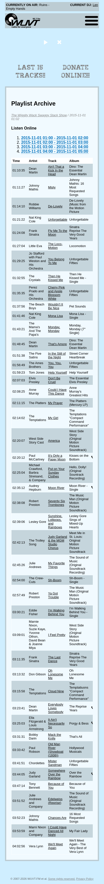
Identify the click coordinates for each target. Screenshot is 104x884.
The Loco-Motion (55, 246)
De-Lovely (55, 206)
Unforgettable (57, 219)
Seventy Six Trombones (56, 503)
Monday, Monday (54, 329)
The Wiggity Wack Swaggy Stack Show (39, 115)
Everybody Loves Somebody (55, 708)
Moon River (56, 488)
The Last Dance (54, 659)
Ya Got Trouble (53, 595)
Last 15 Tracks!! (30, 71)
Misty (52, 187)
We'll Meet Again (55, 846)
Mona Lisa (55, 316)
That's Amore (57, 344)
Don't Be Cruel (54, 380)
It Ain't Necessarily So (56, 723)
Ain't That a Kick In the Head (56, 170)
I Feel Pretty (56, 635)
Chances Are (57, 818)
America (54, 440)
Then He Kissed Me (55, 278)
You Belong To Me (56, 261)
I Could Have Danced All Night (57, 831)
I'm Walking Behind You (56, 612)
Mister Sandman (55, 763)
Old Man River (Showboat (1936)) (55, 749)
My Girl (53, 418)
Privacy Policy (85, 878)
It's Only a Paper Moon (57, 457)
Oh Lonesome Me (55, 674)
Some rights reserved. (61, 878)
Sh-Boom (54, 580)
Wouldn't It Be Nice (55, 306)
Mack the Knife (54, 736)
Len (95, 5)
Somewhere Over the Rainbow (56, 774)
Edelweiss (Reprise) (55, 801)
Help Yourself (57, 372)
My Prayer (55, 403)
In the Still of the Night (57, 355)
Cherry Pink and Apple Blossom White (56, 293)
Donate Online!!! (75, 71)
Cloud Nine (56, 691)
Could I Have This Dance (57, 391)
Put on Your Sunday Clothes (56, 472)
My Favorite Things (56, 565)
